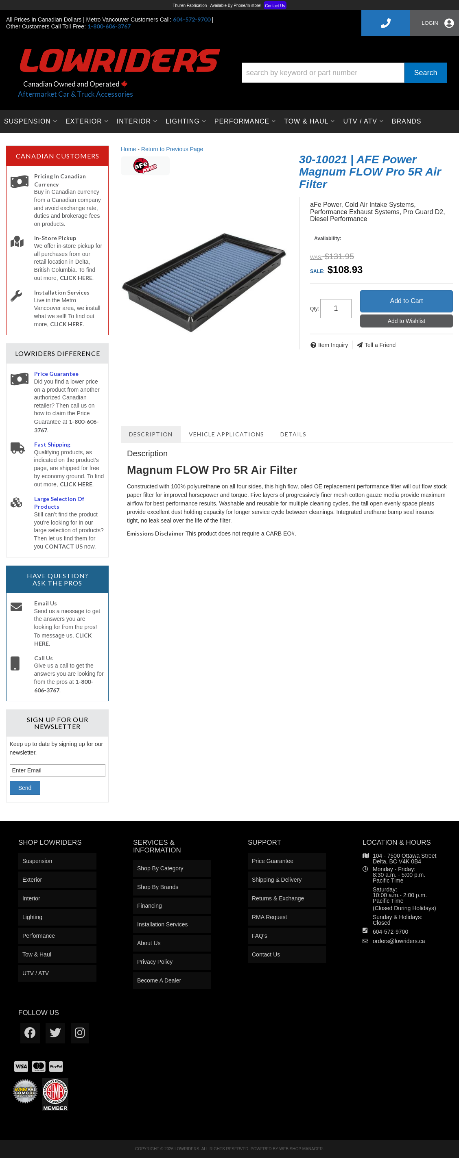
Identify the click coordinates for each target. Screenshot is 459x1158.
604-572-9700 (390, 931)
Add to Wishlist (407, 321)
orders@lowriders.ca (399, 941)
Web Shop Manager (301, 1149)
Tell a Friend (380, 345)
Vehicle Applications (226, 434)
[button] (344, 73)
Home (128, 149)
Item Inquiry (333, 345)
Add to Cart (406, 300)
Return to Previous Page (172, 149)
